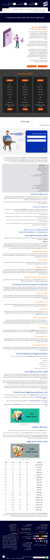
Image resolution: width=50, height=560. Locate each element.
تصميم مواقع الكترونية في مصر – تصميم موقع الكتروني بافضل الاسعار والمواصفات (33, 232)
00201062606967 (38, 436)
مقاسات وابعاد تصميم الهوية (42, 191)
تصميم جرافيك (13, 530)
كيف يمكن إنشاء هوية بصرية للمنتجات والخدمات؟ (38, 176)
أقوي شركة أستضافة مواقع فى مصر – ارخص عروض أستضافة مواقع (36, 230)
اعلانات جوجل (14, 549)
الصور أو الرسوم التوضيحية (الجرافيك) (41, 174)
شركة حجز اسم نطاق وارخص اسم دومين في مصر (25, 533)
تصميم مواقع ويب (13, 536)
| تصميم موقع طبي (6, 536)
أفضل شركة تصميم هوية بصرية (42, 187)
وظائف (13, 558)
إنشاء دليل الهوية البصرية (43, 184)
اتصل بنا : (32, 3)
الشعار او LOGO (44, 172)
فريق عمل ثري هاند (27, 549)
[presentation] (38, 145)
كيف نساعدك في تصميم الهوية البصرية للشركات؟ (39, 188)
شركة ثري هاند (42, 395)
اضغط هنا (34, 435)
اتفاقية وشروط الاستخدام (26, 545)
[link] (13, 140)
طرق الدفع (29, 548)
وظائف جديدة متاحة (27, 546)
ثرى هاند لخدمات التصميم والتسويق (29, 557)
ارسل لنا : (22, 3)
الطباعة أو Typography (43, 171)
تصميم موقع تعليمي (13, 542)
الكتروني (9, 537)
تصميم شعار (27, 159)
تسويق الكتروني (13, 529)
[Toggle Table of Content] (47, 165)
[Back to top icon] (4, 557)
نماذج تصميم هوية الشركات (35, 401)
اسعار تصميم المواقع (7, 547)
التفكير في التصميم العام (43, 180)
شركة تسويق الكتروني (7, 544)
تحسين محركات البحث (7, 540)
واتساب (18, 436)
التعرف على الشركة (44, 177)
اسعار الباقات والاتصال (43, 189)
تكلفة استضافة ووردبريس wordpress (26, 537)
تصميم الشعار (44, 182)
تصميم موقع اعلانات (10, 539)
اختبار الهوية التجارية (44, 183)
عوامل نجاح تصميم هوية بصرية (42, 169)
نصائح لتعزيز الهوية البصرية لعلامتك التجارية (40, 185)
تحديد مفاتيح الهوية (43, 178)
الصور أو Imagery (44, 173)
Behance (46, 402)
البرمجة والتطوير (13, 527)
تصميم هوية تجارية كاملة (43, 167)
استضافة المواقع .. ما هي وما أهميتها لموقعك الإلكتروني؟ (26, 529)
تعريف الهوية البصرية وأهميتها (42, 168)
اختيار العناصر (45, 179)
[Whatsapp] (47, 557)
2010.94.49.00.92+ (40, 533)
